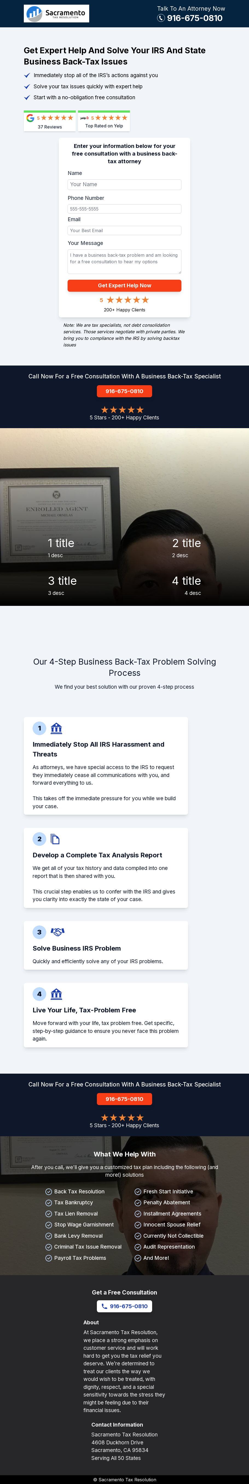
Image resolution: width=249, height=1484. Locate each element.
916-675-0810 (195, 18)
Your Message (85, 243)
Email (74, 219)
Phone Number (86, 198)
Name (75, 173)
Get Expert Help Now (124, 285)
